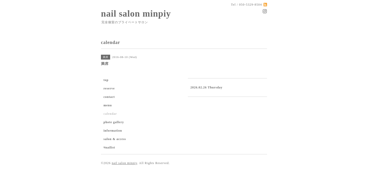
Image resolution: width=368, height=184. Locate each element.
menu (107, 105)
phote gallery (113, 122)
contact (109, 97)
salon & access (114, 139)
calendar (110, 114)
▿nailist (109, 147)
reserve (109, 88)
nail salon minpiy (136, 14)
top (106, 80)
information (112, 130)
